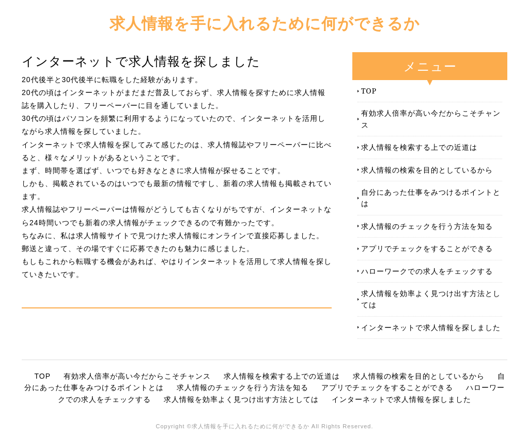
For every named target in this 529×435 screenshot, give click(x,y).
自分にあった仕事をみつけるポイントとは (431, 197)
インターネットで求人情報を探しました (431, 327)
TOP (369, 91)
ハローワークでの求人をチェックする (427, 271)
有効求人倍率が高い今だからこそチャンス (431, 118)
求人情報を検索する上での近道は (419, 147)
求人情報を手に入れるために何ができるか (265, 23)
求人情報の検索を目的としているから (427, 170)
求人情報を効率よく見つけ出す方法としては (431, 298)
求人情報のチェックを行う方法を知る (427, 226)
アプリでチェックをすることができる (427, 248)
